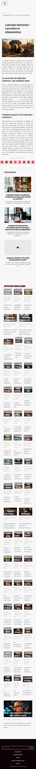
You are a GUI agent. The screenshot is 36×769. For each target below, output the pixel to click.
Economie (18, 752)
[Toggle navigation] (4, 3)
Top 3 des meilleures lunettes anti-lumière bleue (18, 714)
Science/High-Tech (18, 760)
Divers (9, 13)
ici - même (16, 99)
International (18, 754)
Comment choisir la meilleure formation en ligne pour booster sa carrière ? (18, 197)
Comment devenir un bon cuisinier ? (29, 585)
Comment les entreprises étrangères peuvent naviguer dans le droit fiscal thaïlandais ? (18, 227)
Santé (18, 757)
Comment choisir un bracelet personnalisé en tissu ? (18, 259)
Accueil (3, 13)
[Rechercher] (15, 747)
